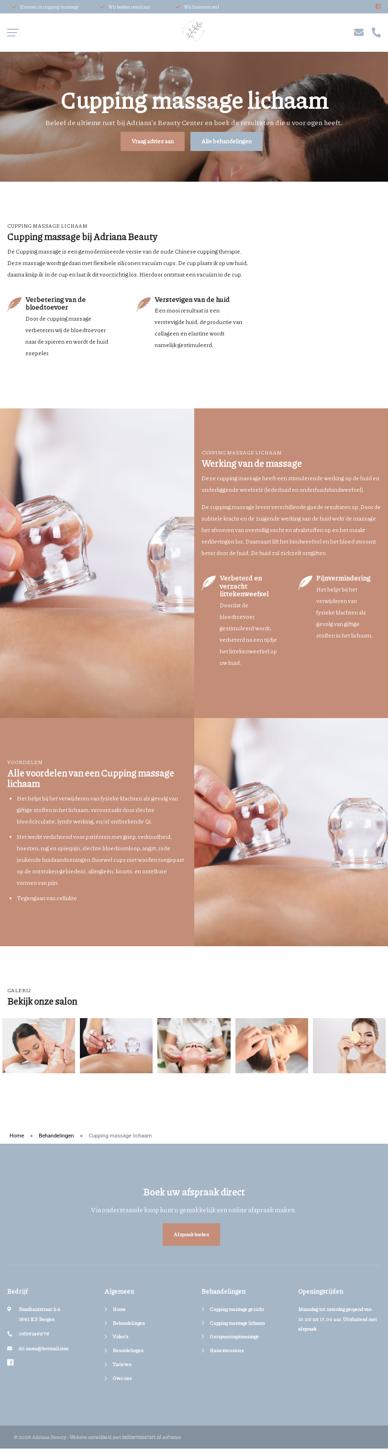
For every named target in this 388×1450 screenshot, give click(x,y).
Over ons (122, 1379)
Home (17, 1137)
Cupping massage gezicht (237, 1310)
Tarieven (122, 1365)
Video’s (120, 1338)
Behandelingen (56, 1137)
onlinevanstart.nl (141, 1438)
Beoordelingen (128, 1352)
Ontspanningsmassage (234, 1338)
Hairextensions (227, 1352)
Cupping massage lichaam (237, 1324)
